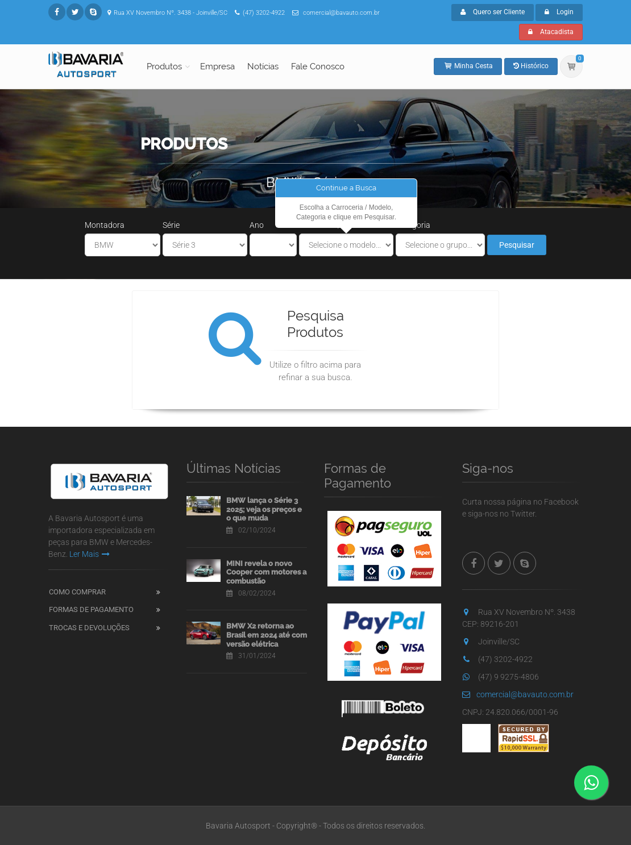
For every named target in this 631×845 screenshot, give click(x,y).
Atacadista (551, 32)
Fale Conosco (317, 66)
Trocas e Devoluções (89, 627)
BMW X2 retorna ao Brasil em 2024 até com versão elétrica (266, 635)
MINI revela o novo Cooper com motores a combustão (266, 572)
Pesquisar (516, 244)
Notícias (263, 66)
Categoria (413, 225)
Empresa (217, 66)
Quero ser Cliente (492, 12)
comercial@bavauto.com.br (518, 694)
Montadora (104, 225)
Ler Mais (89, 554)
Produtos (164, 66)
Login (559, 12)
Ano (257, 225)
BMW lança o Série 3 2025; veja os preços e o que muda (264, 509)
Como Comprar (77, 592)
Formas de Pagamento (91, 609)
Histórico (531, 66)
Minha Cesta (468, 66)
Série (171, 225)
